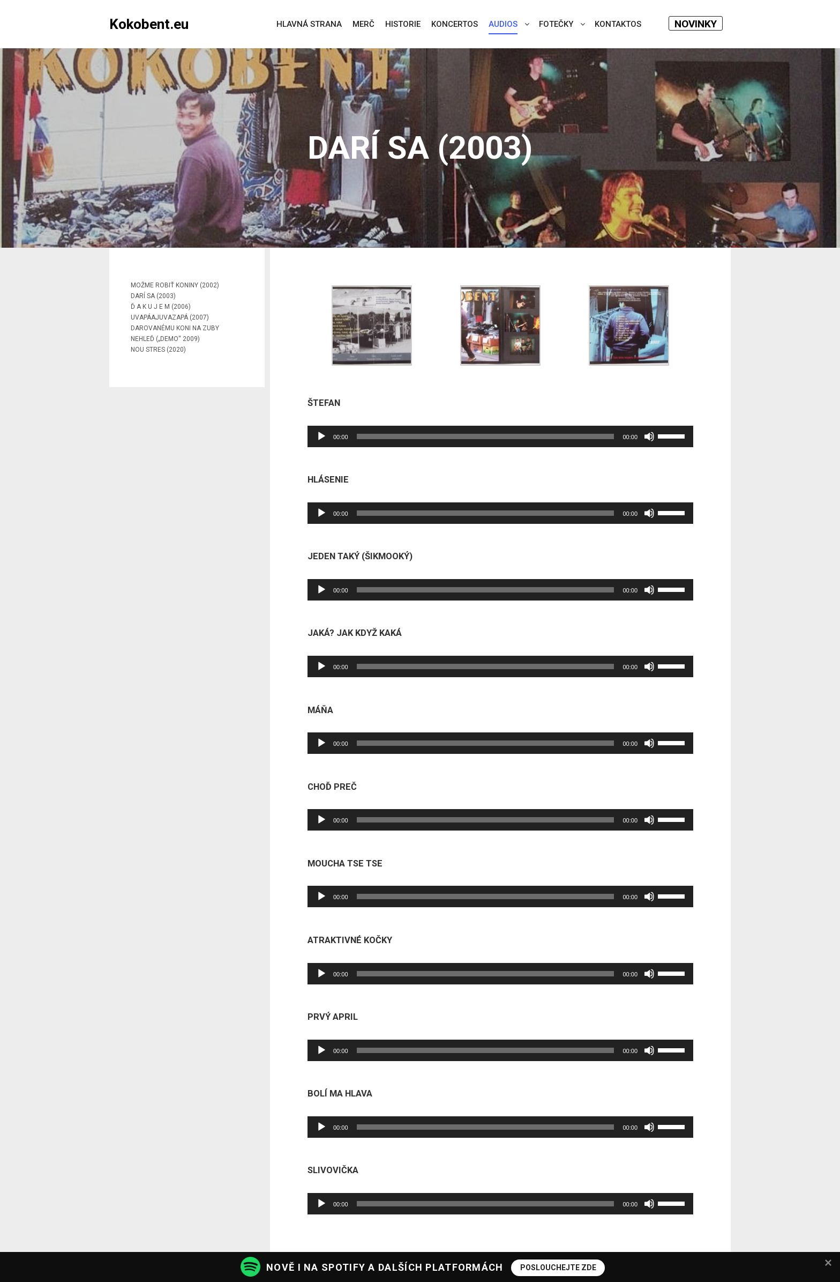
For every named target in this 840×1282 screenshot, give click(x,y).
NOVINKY (695, 24)
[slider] (485, 436)
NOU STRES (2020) (158, 349)
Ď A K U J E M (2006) (161, 306)
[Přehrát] (321, 436)
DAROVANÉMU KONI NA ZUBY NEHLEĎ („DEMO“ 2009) (175, 333)
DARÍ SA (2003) (153, 296)
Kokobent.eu (149, 24)
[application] (500, 436)
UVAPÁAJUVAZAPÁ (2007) (170, 317)
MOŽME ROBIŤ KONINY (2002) (175, 285)
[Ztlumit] (649, 436)
